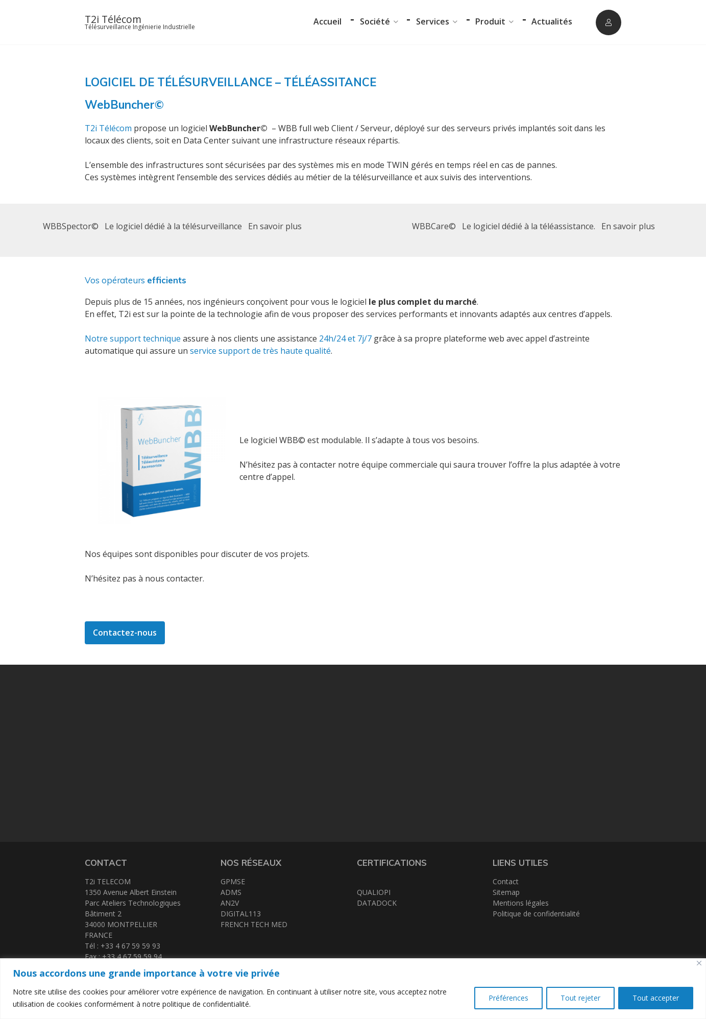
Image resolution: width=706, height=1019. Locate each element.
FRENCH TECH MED (254, 924)
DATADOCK (377, 903)
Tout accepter (655, 998)
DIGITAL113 (241, 913)
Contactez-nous (125, 632)
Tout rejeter (578, 998)
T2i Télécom (113, 19)
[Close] (699, 963)
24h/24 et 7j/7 (345, 338)
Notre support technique (133, 338)
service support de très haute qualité (260, 350)
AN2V (230, 903)
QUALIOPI (374, 892)
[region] (353, 988)
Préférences (505, 998)
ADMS (231, 892)
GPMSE (233, 881)
